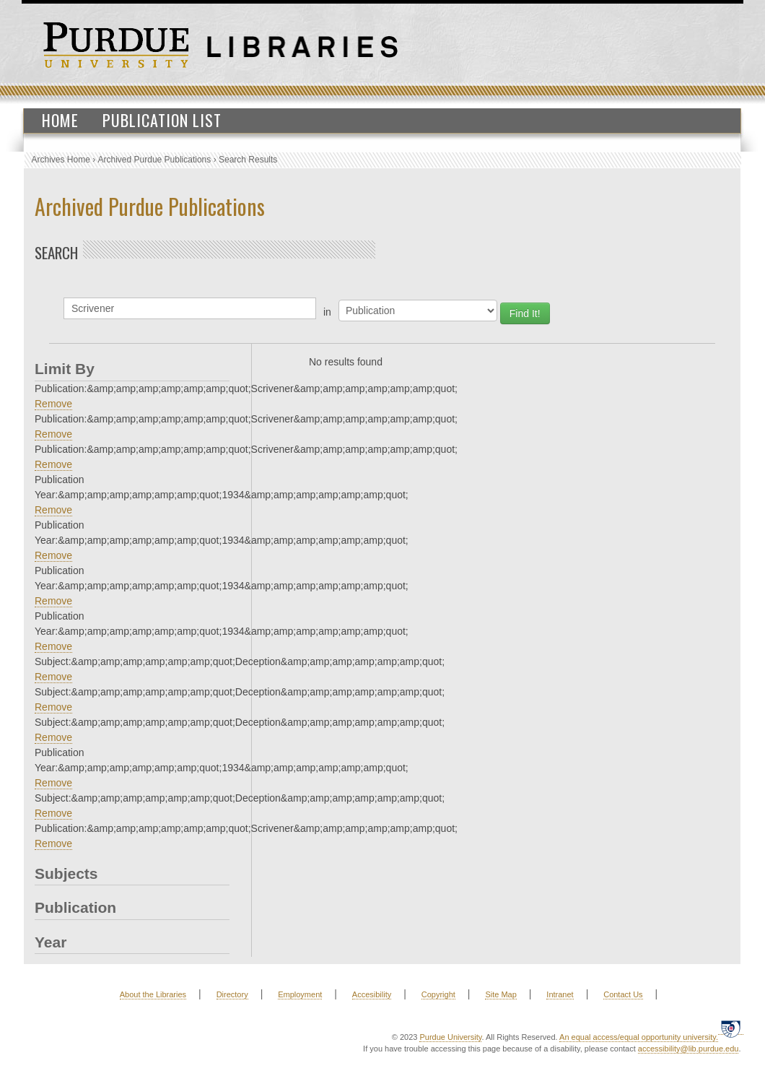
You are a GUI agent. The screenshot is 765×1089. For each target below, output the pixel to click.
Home (60, 119)
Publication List (162, 119)
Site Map (500, 994)
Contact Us (622, 994)
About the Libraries (153, 994)
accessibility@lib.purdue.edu (688, 1048)
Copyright (438, 994)
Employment (300, 994)
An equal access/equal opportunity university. (638, 1037)
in (327, 312)
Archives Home (61, 160)
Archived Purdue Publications (154, 160)
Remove (53, 403)
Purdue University (450, 1037)
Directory (232, 994)
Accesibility (371, 994)
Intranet (559, 994)
